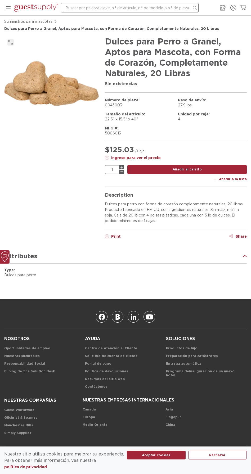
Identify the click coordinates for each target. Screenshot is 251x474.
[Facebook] (101, 317)
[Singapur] (173, 417)
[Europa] (89, 417)
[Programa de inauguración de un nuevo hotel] (203, 373)
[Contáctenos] (96, 387)
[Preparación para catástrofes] (192, 356)
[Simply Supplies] (17, 433)
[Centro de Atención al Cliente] (111, 348)
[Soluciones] (180, 338)
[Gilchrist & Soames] (20, 418)
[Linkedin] (133, 317)
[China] (170, 425)
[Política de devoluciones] (106, 371)
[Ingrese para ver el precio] (133, 158)
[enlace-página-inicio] (36, 8)
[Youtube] (149, 317)
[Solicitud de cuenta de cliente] (111, 356)
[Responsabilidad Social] (24, 364)
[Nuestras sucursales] (22, 356)
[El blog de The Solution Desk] (29, 371)
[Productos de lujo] (182, 348)
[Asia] (169, 410)
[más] (121, 167)
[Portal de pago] (98, 364)
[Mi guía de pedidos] (223, 7)
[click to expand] (10, 42)
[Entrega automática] (183, 364)
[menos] (121, 172)
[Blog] (117, 317)
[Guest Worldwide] (19, 410)
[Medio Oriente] (95, 425)
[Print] (113, 236)
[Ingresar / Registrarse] (233, 7)
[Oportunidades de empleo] (27, 348)
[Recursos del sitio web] (105, 379)
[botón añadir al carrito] (187, 169)
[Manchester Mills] (18, 425)
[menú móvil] (8, 8)
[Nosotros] (17, 338)
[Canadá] (89, 410)
